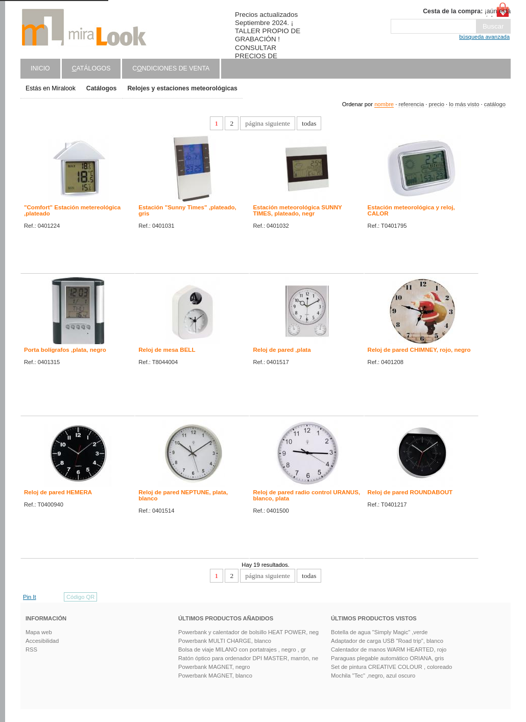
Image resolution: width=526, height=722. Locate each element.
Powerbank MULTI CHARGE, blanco (224, 641)
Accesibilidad (42, 641)
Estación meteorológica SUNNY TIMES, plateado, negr (297, 210)
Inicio (40, 68)
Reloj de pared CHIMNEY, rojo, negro (419, 350)
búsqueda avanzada (484, 37)
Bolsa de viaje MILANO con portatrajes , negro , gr (242, 649)
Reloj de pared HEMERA (58, 492)
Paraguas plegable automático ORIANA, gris (387, 658)
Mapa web (39, 632)
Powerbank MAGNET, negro (214, 667)
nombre (384, 104)
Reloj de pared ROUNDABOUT (410, 492)
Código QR (80, 597)
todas (309, 123)
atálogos (91, 68)
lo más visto (464, 104)
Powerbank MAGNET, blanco (215, 675)
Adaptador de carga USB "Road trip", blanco (387, 641)
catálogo (495, 104)
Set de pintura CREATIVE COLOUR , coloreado (391, 667)
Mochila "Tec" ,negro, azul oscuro (373, 675)
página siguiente (267, 123)
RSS (31, 649)
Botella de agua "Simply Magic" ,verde (379, 632)
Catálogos (101, 88)
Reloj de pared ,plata (281, 350)
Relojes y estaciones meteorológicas (182, 88)
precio (436, 104)
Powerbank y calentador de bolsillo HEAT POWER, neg (248, 632)
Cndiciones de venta (170, 68)
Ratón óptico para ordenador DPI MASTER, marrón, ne (248, 658)
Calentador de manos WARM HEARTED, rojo (388, 649)
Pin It (29, 597)
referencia (411, 104)
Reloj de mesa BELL (166, 350)
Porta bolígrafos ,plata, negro (65, 350)
